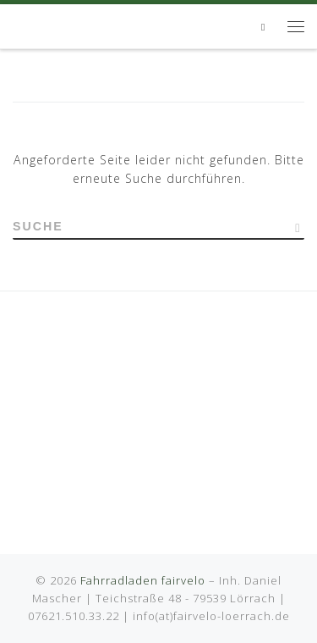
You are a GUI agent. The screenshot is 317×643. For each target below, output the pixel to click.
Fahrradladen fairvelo (142, 580)
